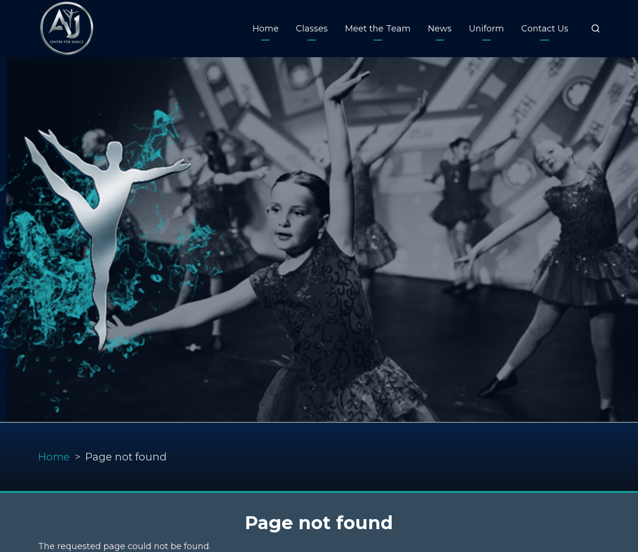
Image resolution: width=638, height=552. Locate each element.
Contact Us (544, 28)
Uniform (486, 28)
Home (266, 28)
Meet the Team (378, 28)
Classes (312, 28)
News (440, 28)
